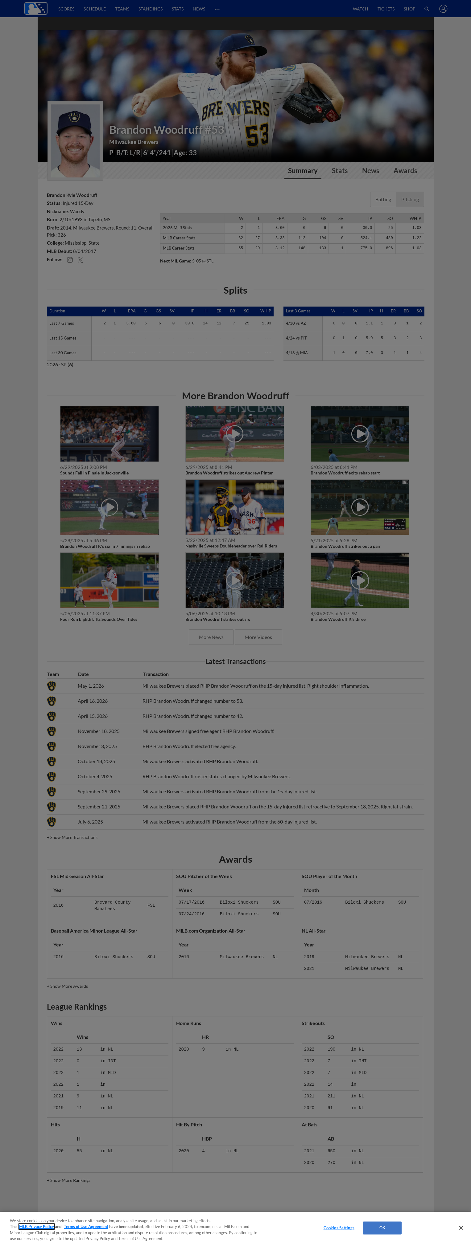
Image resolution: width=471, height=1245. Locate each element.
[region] (235, 1228)
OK (382, 1227)
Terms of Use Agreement (86, 1226)
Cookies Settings (339, 1227)
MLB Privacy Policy (36, 1226)
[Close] (461, 1228)
